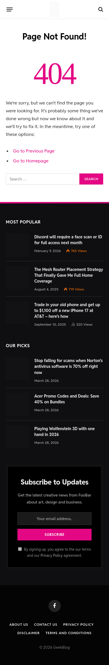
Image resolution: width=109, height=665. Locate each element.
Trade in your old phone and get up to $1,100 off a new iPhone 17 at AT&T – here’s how (67, 310)
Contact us (45, 624)
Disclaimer (28, 633)
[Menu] (10, 9)
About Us (18, 624)
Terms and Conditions (69, 633)
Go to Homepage (31, 161)
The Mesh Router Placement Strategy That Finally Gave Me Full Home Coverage (68, 275)
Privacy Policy (51, 555)
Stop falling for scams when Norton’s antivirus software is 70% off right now (68, 366)
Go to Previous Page (34, 151)
